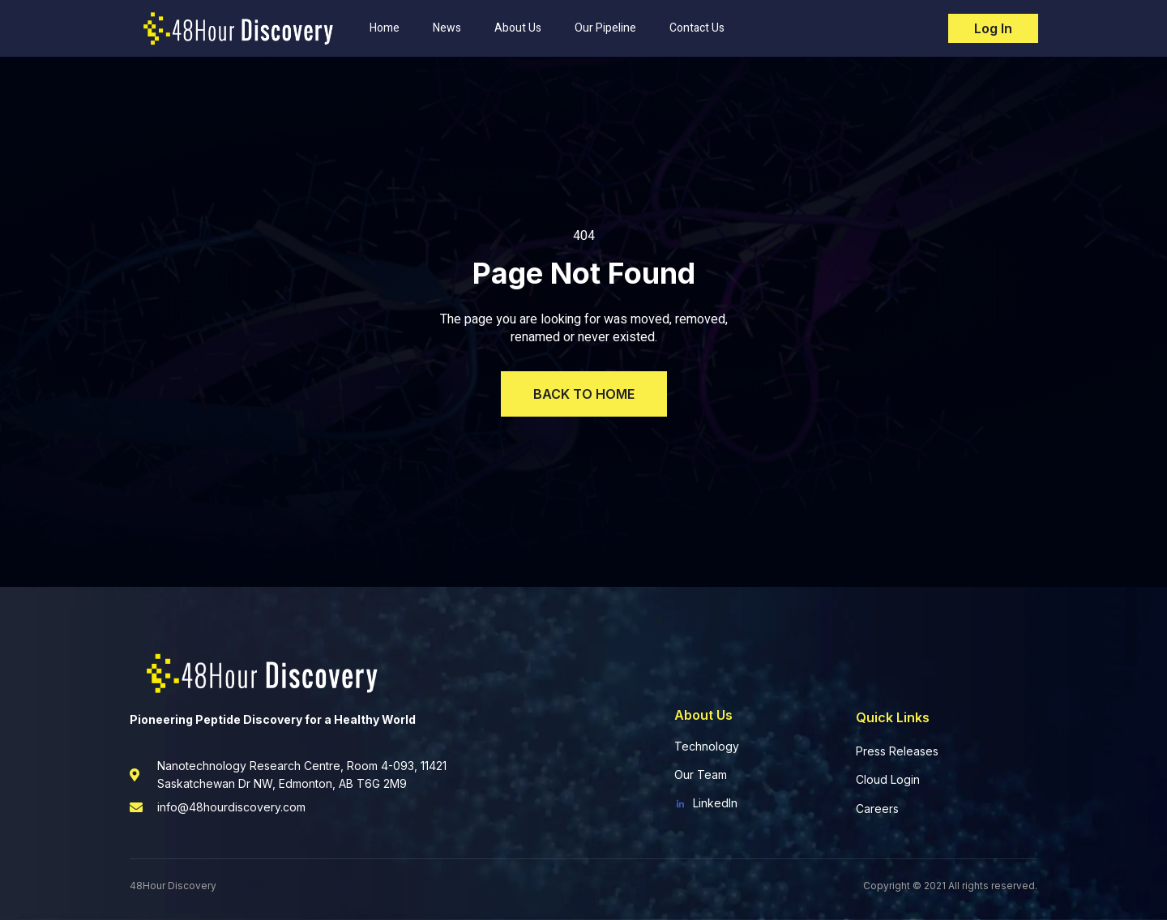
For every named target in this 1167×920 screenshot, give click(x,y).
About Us (517, 27)
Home (385, 27)
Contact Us (697, 27)
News (447, 27)
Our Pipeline (605, 27)
